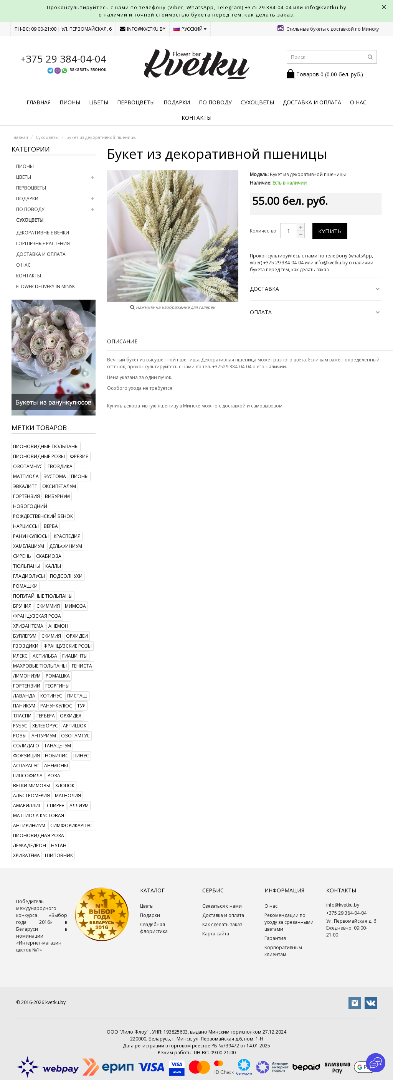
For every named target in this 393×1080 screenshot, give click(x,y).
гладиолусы (29, 576)
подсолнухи (66, 576)
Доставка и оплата (312, 102)
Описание (122, 341)
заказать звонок (87, 69)
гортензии (26, 686)
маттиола (26, 476)
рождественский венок (43, 516)
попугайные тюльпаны (43, 596)
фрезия (79, 456)
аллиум (79, 805)
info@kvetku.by (142, 29)
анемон (58, 626)
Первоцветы (136, 102)
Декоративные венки (42, 232)
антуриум (43, 735)
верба (51, 526)
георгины (57, 686)
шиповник (59, 855)
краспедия (67, 536)
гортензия (26, 496)
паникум (24, 705)
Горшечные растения (43, 243)
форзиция (26, 755)
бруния (22, 606)
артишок (74, 725)
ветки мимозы (31, 785)
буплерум (24, 636)
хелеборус (45, 725)
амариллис (27, 805)
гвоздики (25, 646)
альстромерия (31, 795)
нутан (58, 845)
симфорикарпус (71, 825)
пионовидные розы (39, 456)
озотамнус (28, 466)
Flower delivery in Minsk (45, 286)
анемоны (56, 765)
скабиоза (48, 556)
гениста (82, 666)
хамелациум (28, 546)
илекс (20, 656)
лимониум (27, 676)
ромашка (58, 676)
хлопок (64, 785)
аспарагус (26, 765)
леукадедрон (29, 845)
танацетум (57, 745)
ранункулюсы (31, 536)
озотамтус (75, 735)
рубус (20, 725)
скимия (51, 636)
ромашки (25, 586)
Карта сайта (215, 933)
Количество (263, 231)
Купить (330, 231)
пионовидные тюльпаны (46, 446)
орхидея (70, 715)
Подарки (176, 102)
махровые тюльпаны (40, 666)
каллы (53, 566)
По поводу (215, 102)
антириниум (29, 825)
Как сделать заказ (222, 924)
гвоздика (60, 466)
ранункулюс (56, 705)
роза (54, 775)
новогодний (30, 506)
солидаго (26, 745)
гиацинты (75, 656)
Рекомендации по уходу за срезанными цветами (289, 922)
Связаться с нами (222, 906)
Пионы (69, 102)
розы (19, 735)
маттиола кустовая (38, 815)
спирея (55, 805)
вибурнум (57, 496)
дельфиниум (65, 546)
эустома (55, 476)
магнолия (68, 795)
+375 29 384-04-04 (268, 7)
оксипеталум (59, 486)
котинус (51, 696)
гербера (45, 715)
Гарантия (275, 938)
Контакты (196, 117)
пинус (81, 755)
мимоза (75, 606)
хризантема (28, 626)
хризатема (26, 855)
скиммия (48, 606)
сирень (22, 556)
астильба (45, 656)
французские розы (67, 646)
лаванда (24, 696)
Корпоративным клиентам (283, 951)
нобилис (56, 755)
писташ (77, 696)
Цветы (98, 102)
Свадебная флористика (154, 928)
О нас (358, 102)
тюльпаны (26, 566)
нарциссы (26, 526)
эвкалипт (25, 486)
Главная (38, 102)
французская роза (37, 616)
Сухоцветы (257, 102)
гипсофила (28, 775)
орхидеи (77, 636)
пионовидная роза (38, 835)
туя (81, 705)
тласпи (22, 715)
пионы (80, 476)
